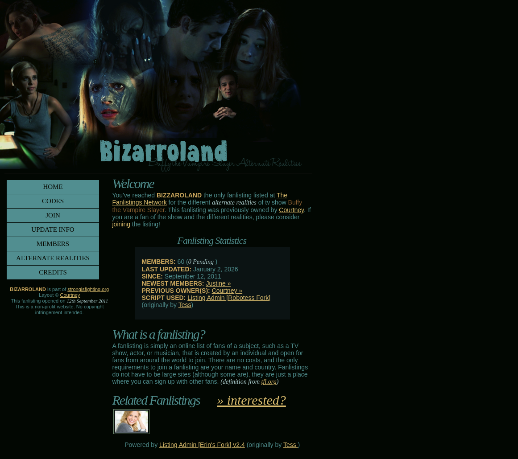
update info (52, 229)
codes (53, 201)
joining (121, 224)
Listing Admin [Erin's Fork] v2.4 (202, 444)
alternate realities (53, 258)
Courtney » (227, 290)
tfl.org (269, 381)
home (52, 186)
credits (53, 272)
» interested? (251, 400)
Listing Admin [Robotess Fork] (228, 297)
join (53, 215)
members (53, 243)
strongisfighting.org (88, 289)
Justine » (218, 283)
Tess (184, 304)
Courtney (291, 209)
